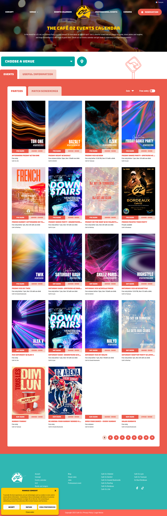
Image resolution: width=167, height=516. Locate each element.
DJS (36, 483)
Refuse (29, 507)
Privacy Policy (88, 513)
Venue (34, 12)
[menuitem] (159, 2)
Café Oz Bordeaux (107, 486)
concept (9, 12)
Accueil (37, 474)
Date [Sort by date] (130, 91)
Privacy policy (30, 512)
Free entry (147, 90)
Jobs (69, 480)
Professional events (106, 12)
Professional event (74, 483)
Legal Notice (98, 513)
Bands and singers (41, 486)
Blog (69, 474)
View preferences (47, 507)
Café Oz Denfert (106, 477)
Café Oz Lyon (139, 474)
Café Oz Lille (105, 489)
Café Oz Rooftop (107, 483)
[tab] (8, 74)
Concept (38, 477)
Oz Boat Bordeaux (140, 480)
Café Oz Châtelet (107, 474)
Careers (127, 12)
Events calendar (63, 12)
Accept (11, 507)
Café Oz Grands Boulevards (110, 480)
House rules (72, 477)
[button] (55, 491)
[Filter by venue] (38, 61)
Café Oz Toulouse (140, 477)
